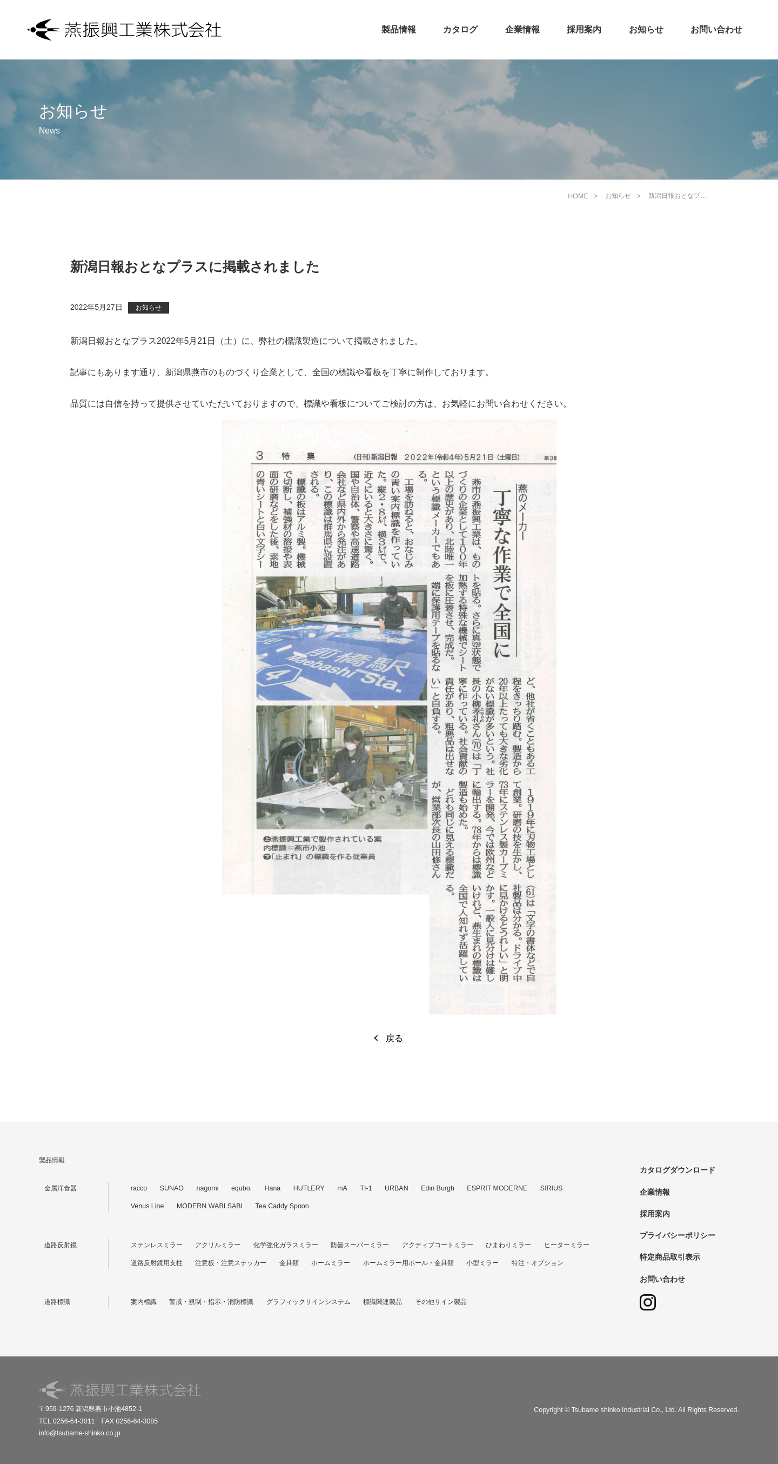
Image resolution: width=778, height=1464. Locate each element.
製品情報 (398, 29)
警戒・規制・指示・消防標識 (211, 1302)
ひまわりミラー (508, 1245)
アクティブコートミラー (437, 1245)
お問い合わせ (716, 29)
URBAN (396, 1188)
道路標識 (57, 1302)
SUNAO (172, 1188)
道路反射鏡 (60, 1245)
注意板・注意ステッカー (230, 1263)
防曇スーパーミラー (360, 1245)
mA (342, 1188)
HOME (578, 196)
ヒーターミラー (566, 1245)
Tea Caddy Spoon (282, 1206)
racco (139, 1188)
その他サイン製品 (441, 1302)
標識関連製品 (382, 1302)
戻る (394, 1038)
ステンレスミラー (157, 1245)
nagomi (208, 1188)
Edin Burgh (437, 1188)
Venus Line (147, 1206)
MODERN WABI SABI (210, 1206)
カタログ (460, 29)
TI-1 (366, 1188)
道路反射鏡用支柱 (157, 1263)
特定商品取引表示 (670, 1257)
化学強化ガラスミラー (285, 1245)
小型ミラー (482, 1263)
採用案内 (584, 29)
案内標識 (144, 1302)
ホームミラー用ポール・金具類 (408, 1263)
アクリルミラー (217, 1245)
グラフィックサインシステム (308, 1302)
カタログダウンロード (677, 1170)
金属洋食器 (60, 1188)
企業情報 (522, 29)
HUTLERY (309, 1188)
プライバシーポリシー (677, 1235)
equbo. (241, 1188)
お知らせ (646, 29)
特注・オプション (538, 1263)
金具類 (289, 1263)
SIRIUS (551, 1188)
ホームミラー (330, 1263)
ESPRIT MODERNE (497, 1188)
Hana (273, 1188)
